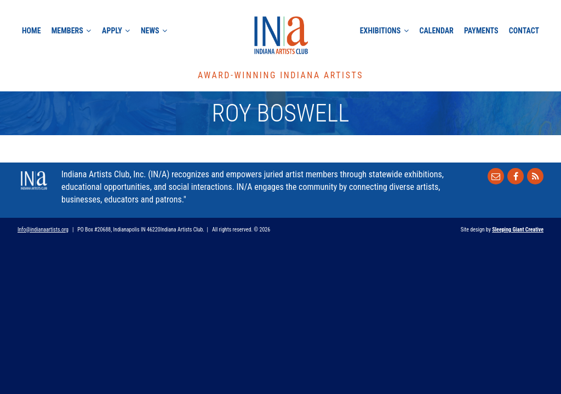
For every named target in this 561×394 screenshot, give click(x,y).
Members (67, 30)
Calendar (436, 30)
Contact (524, 30)
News (150, 30)
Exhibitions (380, 30)
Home (31, 30)
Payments (481, 30)
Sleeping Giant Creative (517, 230)
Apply (112, 30)
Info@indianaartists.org (43, 230)
